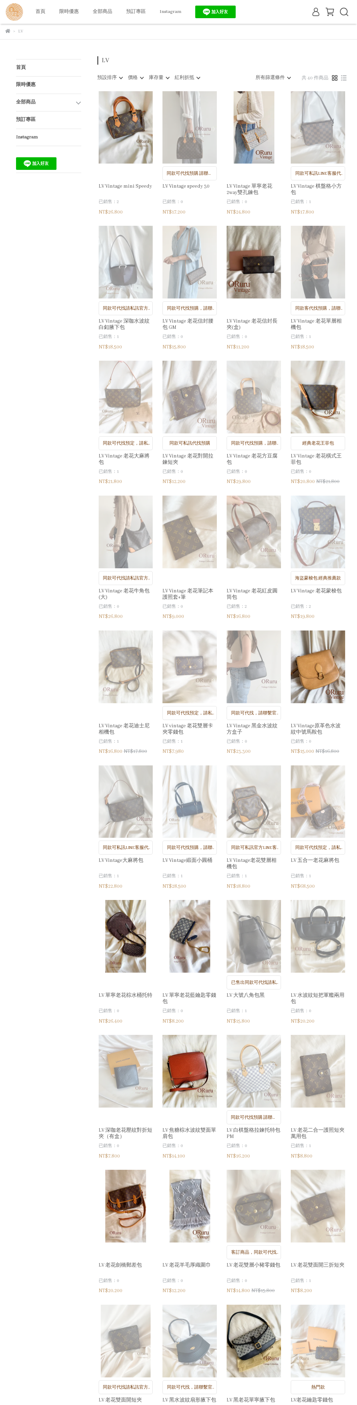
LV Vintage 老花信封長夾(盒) (252, 324)
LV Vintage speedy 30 (186, 186)
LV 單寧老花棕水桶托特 (125, 995)
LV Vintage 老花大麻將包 (124, 459)
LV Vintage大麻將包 (121, 860)
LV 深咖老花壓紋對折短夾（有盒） (125, 1133)
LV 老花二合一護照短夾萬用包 (317, 1133)
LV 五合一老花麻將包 (315, 860)
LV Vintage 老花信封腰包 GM (187, 324)
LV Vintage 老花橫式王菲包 (316, 459)
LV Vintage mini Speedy (125, 186)
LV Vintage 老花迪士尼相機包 (124, 729)
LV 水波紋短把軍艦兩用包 (317, 998)
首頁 (40, 12)
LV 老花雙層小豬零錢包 (253, 1265)
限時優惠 (69, 12)
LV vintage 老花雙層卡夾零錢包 (187, 729)
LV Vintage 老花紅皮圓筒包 (252, 594)
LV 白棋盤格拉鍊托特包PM (253, 1133)
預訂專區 (136, 12)
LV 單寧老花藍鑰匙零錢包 (189, 998)
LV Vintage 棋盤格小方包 (316, 189)
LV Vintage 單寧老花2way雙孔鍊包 (249, 189)
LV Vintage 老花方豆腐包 (252, 459)
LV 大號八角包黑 (246, 995)
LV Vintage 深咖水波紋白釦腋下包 (124, 324)
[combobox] (109, 78)
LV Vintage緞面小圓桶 (187, 860)
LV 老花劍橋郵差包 (120, 1265)
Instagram (170, 12)
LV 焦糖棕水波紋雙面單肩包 (189, 1133)
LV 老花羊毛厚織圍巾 (186, 1265)
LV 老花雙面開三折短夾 (317, 1265)
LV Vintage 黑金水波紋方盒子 (252, 729)
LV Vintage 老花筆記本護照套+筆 (187, 594)
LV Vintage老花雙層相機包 (251, 863)
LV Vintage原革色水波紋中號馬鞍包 (316, 729)
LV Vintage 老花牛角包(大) (124, 594)
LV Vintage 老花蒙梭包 (316, 591)
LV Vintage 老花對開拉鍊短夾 (187, 459)
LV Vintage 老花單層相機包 (316, 324)
